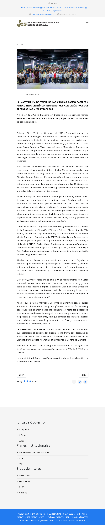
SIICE (21, 487)
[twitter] (52, 3)
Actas (21, 441)
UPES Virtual (24, 481)
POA (21, 458)
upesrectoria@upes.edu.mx (43, 14)
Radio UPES (24, 475)
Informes (23, 435)
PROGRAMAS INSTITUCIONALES (34, 452)
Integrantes (24, 429)
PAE (20, 464)
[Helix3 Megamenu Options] (87, 23)
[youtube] (55, 3)
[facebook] (49, 3)
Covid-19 (23, 492)
